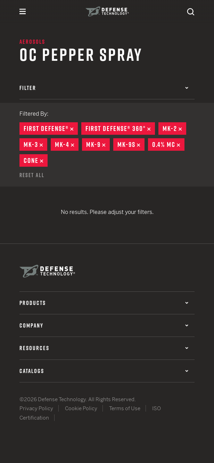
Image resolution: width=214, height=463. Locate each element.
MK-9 (98, 144)
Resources (103, 348)
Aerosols (32, 42)
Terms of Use (124, 408)
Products (103, 303)
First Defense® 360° (120, 128)
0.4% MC (168, 144)
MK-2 (174, 128)
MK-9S (131, 144)
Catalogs (103, 371)
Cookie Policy (81, 408)
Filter (103, 88)
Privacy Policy (36, 408)
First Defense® (51, 128)
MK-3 (35, 144)
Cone (36, 160)
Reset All (31, 175)
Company (103, 325)
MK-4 (67, 144)
